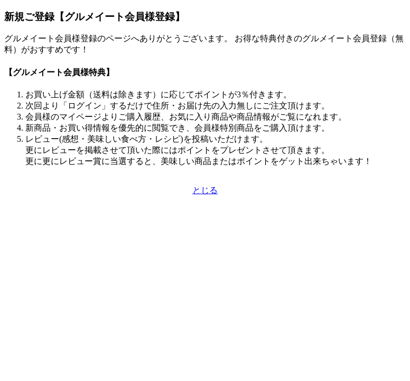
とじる (205, 190)
